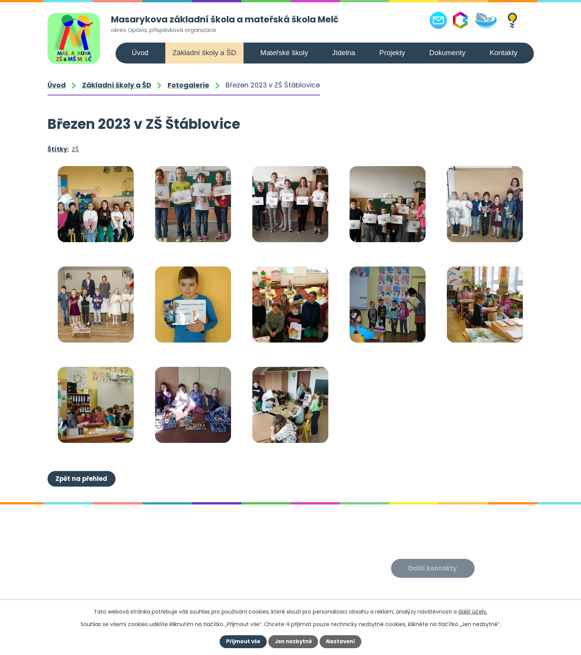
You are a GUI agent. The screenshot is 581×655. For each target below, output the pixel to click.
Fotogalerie (188, 85)
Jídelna (343, 53)
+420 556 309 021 (100, 592)
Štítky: (58, 149)
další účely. (473, 611)
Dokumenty (447, 53)
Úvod (140, 53)
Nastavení (342, 641)
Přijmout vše (242, 641)
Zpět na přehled (82, 478)
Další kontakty (433, 567)
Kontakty (503, 53)
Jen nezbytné (293, 641)
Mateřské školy (284, 53)
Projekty (392, 53)
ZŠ (75, 149)
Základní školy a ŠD (204, 53)
